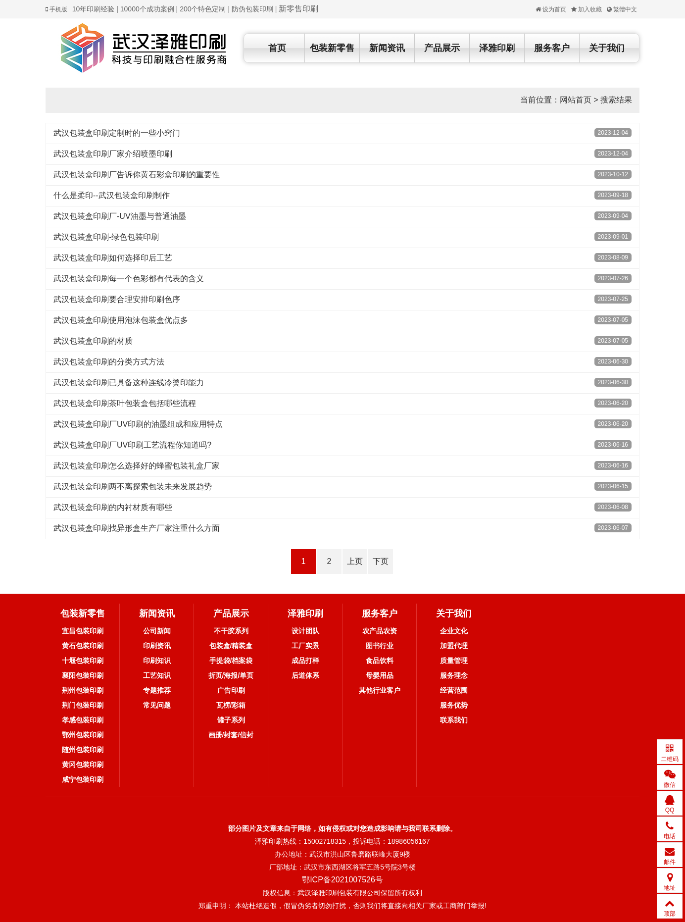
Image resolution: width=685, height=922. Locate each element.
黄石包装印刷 (82, 646)
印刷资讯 (157, 646)
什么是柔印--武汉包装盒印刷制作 (111, 195)
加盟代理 (454, 646)
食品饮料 (379, 661)
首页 (277, 48)
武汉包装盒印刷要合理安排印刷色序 (116, 299)
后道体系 (305, 675)
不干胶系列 (231, 631)
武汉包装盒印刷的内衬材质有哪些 (112, 507)
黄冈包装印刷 (82, 764)
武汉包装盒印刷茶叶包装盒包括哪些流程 (124, 403)
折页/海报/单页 (231, 675)
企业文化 (454, 631)
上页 (355, 561)
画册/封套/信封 (231, 735)
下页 (381, 561)
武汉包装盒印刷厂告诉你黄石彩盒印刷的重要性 (136, 174)
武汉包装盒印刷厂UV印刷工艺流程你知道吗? (132, 445)
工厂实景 (305, 646)
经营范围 (454, 690)
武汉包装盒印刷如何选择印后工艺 (112, 258)
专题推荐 (157, 690)
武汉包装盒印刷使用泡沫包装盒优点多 (120, 320)
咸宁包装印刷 (82, 779)
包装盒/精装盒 (231, 646)
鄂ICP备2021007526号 (342, 879)
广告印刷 (231, 690)
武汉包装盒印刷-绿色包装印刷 (106, 237)
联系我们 (454, 720)
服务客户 (552, 48)
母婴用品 (379, 675)
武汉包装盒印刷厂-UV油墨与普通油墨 (119, 216)
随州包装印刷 (82, 750)
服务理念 (454, 675)
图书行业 (379, 646)
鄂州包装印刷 (82, 735)
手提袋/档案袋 (231, 661)
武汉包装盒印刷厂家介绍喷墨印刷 (112, 154)
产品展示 (442, 48)
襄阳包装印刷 (82, 675)
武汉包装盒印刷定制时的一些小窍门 (116, 133)
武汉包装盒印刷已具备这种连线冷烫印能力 (128, 382)
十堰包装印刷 (82, 661)
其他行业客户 (379, 690)
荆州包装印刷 (82, 690)
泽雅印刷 (497, 48)
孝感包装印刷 (82, 720)
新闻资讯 (387, 48)
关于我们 (607, 48)
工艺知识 (157, 675)
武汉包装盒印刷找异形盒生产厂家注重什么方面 (136, 528)
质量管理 (454, 661)
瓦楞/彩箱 (231, 705)
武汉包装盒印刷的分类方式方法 (108, 362)
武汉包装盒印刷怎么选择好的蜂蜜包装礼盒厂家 (136, 465)
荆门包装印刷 (82, 705)
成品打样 (305, 661)
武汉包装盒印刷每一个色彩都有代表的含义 (128, 278)
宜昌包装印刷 (82, 631)
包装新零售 (332, 48)
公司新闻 (157, 631)
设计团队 (305, 631)
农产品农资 (379, 631)
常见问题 (157, 705)
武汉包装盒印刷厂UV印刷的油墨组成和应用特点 (138, 424)
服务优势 (454, 705)
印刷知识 (157, 661)
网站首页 (575, 100)
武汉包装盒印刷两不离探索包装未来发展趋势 (132, 486)
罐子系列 (231, 720)
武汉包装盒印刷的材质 (93, 341)
